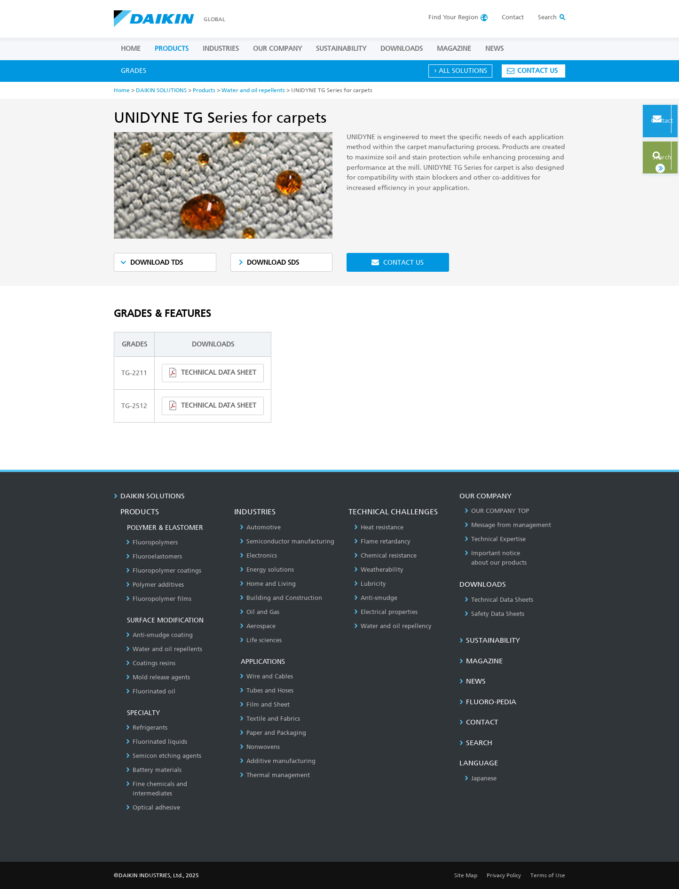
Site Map (465, 875)
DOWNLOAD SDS (273, 262)
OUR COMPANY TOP (497, 510)
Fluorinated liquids (156, 741)
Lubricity (370, 583)
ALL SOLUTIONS (463, 70)
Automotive (260, 527)
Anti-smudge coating (159, 634)
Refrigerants (146, 727)
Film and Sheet (265, 704)
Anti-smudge (375, 597)
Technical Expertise (495, 539)
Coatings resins (150, 663)
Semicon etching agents (163, 755)
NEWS (494, 49)
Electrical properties (386, 611)
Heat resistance (378, 527)
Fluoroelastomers (154, 556)
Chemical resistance (385, 555)
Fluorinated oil (150, 691)
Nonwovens (260, 746)
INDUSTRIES (221, 49)
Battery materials (154, 769)
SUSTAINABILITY (341, 49)
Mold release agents (158, 677)
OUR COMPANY (277, 49)
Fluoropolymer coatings (163, 570)
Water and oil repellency (393, 625)
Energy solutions (267, 569)
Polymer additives (155, 584)
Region (453, 17)
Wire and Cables (266, 676)
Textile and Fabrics (270, 718)
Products (204, 90)
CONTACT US (537, 70)
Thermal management (275, 775)
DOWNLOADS (401, 49)
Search (648, 153)
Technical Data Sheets (499, 599)
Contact (513, 17)
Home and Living (268, 583)
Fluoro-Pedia (487, 702)
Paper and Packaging (273, 732)
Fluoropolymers (152, 542)
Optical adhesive (153, 807)
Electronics (258, 555)
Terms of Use (547, 875)
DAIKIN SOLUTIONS (161, 90)
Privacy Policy (504, 875)
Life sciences (261, 640)
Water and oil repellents (253, 90)
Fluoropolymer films (158, 598)
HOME (131, 49)
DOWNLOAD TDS (156, 262)
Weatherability (378, 569)
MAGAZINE (454, 49)
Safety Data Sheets (494, 613)
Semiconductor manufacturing (287, 541)
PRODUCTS (172, 49)
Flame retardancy (382, 541)
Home (122, 90)
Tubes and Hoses (266, 690)
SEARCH (475, 743)
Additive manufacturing (278, 760)
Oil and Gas (259, 611)
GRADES (133, 70)
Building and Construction (281, 597)
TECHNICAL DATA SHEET (218, 372)
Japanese (481, 778)
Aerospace (258, 625)
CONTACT (478, 722)
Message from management (508, 524)
